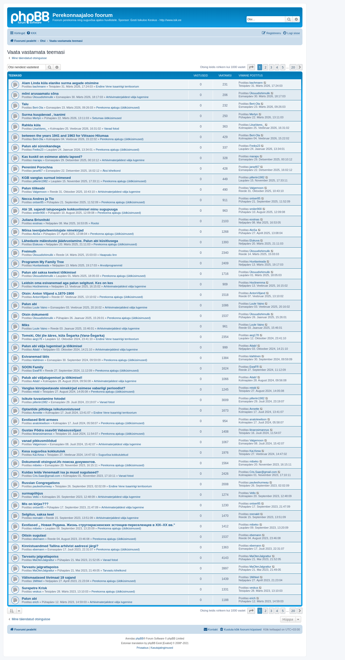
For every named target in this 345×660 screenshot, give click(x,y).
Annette (37, 412)
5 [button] (283, 67)
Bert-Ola (38, 107)
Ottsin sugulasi (34, 535)
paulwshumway (42, 486)
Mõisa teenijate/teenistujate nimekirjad (53, 230)
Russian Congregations (41, 483)
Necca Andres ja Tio (38, 199)
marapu (37, 160)
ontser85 (38, 202)
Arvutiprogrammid (111, 265)
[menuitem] (31, 33)
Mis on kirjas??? (35, 504)
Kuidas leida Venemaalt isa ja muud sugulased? (60, 472)
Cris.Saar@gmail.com (46, 475)
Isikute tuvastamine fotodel (43, 399)
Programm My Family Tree (43, 262)
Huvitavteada (41, 265)
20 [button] (293, 67)
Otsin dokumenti (35, 314)
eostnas (38, 223)
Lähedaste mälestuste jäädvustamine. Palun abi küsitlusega (70, 241)
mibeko (37, 465)
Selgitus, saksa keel (38, 514)
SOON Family (32, 367)
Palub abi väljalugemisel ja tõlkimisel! (52, 378)
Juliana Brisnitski (36, 220)
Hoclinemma (40, 286)
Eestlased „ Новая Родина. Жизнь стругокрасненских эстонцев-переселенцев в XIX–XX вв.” (98, 525)
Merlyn (37, 118)
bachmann (39, 86)
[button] (251, 67)
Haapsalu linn (108, 254)
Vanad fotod (111, 128)
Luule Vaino (40, 307)
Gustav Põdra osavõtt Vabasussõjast (51, 430)
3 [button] (271, 67)
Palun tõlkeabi (33, 188)
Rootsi (95, 223)
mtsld (36, 391)
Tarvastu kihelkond (114, 570)
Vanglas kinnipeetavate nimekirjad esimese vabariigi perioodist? (73, 388)
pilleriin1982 (40, 181)
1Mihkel (37, 581)
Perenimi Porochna (37, 167)
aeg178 (37, 339)
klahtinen (38, 360)
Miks (25, 325)
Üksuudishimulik (43, 97)
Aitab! (36, 349)
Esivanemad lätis (35, 356)
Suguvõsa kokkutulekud (113, 454)
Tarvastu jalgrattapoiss (40, 556)
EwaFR (37, 370)
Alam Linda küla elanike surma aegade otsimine (60, 83)
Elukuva (38, 244)
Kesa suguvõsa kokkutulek (43, 451)
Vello (36, 496)
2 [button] (265, 67)
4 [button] (277, 67)
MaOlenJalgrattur (43, 559)
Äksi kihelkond (111, 170)
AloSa (36, 233)
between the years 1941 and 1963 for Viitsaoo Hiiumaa (65, 136)
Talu (25, 104)
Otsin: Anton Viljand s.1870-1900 (48, 293)
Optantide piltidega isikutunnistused (51, 409)
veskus (37, 591)
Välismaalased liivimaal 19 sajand (49, 577)
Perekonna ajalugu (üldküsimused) (117, 107)
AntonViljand (40, 296)
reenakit (38, 517)
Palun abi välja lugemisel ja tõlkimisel (52, 346)
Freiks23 (38, 149)
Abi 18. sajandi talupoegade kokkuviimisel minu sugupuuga (70, 209)
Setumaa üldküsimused (106, 118)
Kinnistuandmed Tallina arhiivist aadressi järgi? (60, 546)
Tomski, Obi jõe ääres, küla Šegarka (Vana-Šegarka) (63, 335)
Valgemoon (40, 191)
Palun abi (29, 304)
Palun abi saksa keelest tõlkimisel (49, 272)
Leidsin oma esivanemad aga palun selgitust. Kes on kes (67, 283)
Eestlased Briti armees (40, 420)
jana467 (38, 170)
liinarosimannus (42, 433)
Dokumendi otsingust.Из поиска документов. (59, 462)
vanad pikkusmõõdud (39, 441)
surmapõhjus (32, 493)
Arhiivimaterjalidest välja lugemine (127, 97)
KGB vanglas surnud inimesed (46, 178)
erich (36, 602)
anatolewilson (41, 423)
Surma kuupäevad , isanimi (43, 115)
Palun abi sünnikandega (41, 146)
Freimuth (29, 251)
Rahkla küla (31, 125)
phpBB (139, 638)
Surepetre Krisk (34, 588)
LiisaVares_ (40, 128)
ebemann (38, 538)
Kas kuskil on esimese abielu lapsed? (52, 157)
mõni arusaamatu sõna (40, 93)
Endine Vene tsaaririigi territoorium (117, 86)
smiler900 (39, 212)
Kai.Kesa (38, 454)
